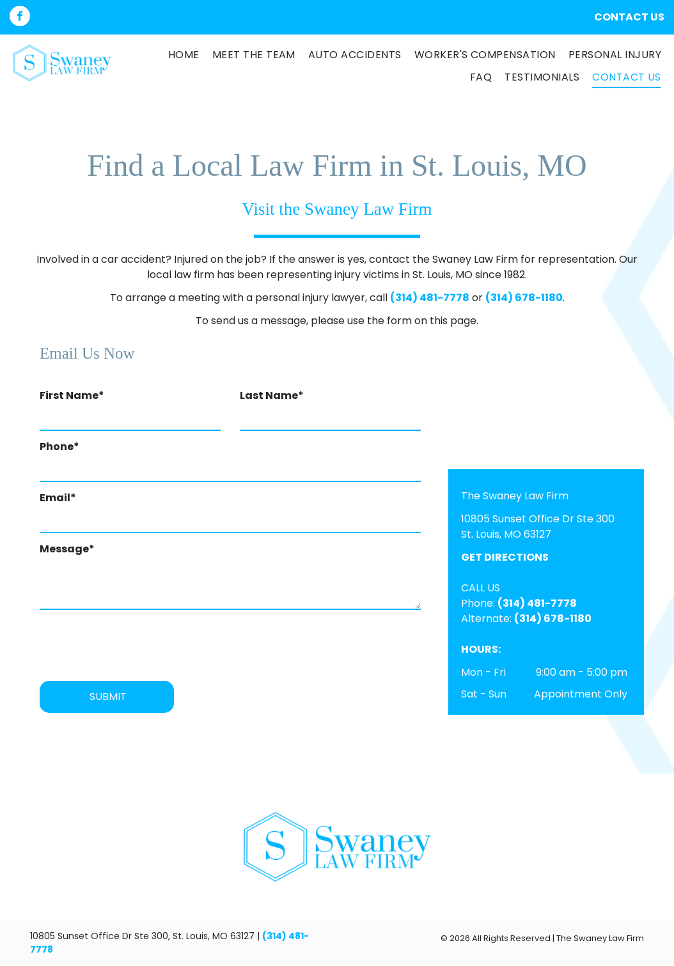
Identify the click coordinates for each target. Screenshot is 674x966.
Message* (67, 548)
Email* (58, 497)
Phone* (59, 446)
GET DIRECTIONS (505, 557)
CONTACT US (629, 17)
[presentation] (137, 643)
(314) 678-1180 (524, 297)
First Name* (72, 395)
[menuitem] (177, 55)
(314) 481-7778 (429, 297)
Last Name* (272, 395)
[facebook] (20, 17)
